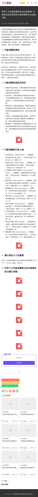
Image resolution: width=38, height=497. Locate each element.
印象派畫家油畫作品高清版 (10, 386)
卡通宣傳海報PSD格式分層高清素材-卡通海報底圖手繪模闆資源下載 (28, 414)
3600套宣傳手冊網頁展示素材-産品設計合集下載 (9, 441)
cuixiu (5, 23)
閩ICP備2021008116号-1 (26, 494)
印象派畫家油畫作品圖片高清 (10, 383)
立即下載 (19, 363)
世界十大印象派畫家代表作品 (10, 380)
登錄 (6, 484)
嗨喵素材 (7, 3)
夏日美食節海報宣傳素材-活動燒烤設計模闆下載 (9, 468)
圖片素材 (21, 23)
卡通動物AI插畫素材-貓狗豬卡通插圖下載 (27, 441)
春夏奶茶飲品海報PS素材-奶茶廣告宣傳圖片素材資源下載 (27, 468)
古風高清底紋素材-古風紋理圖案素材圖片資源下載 (10, 414)
